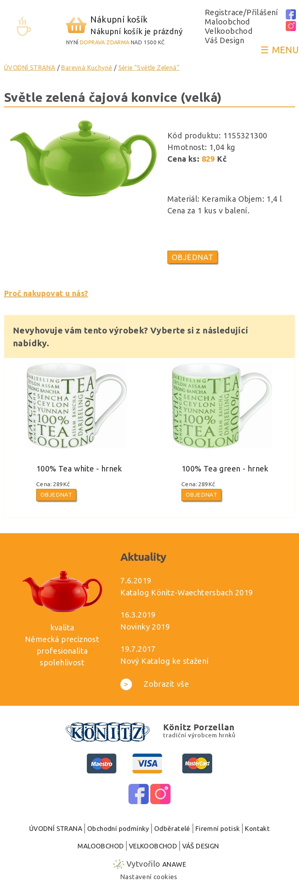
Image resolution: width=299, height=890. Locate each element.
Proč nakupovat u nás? (46, 293)
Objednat (192, 257)
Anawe (174, 864)
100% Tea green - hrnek (225, 468)
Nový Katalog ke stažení (164, 660)
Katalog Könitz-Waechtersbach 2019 (186, 592)
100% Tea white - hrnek (79, 468)
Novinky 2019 (145, 626)
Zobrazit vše (154, 683)
